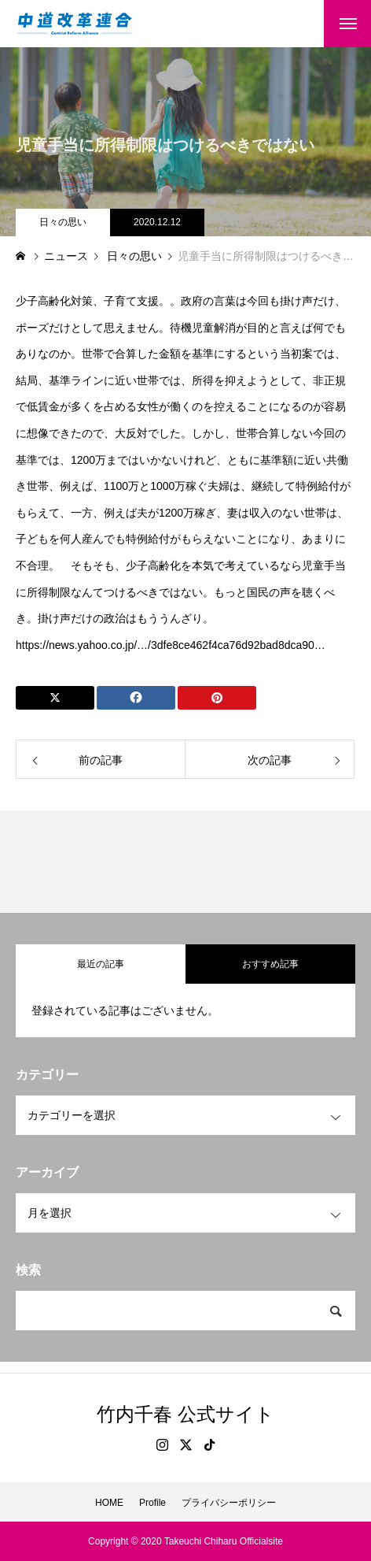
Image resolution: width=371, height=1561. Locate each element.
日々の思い (62, 222)
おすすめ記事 (270, 964)
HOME (109, 1502)
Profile (152, 1502)
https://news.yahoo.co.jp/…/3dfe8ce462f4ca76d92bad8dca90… (170, 645)
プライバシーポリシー (229, 1502)
